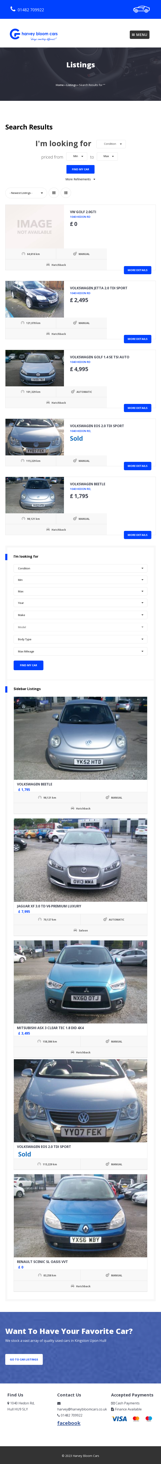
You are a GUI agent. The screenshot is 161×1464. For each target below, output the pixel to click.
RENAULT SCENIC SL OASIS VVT (42, 1259)
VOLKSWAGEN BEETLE (34, 781)
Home (60, 85)
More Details (138, 268)
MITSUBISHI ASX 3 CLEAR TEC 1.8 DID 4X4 (50, 1025)
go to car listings (24, 1356)
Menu (139, 34)
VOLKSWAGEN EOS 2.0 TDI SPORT (44, 1143)
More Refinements (80, 178)
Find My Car (80, 168)
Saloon (83, 927)
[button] (111, 144)
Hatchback (37, 263)
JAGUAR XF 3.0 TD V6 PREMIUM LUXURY (49, 903)
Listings (71, 85)
